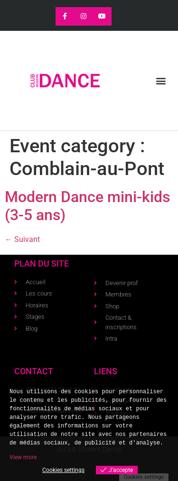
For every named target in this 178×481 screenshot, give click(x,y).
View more (23, 457)
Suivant (22, 239)
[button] (161, 81)
